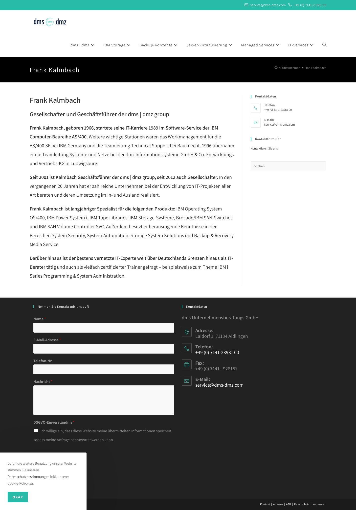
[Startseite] (276, 68)
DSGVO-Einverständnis (54, 422)
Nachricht (42, 381)
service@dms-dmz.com (268, 5)
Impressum (319, 504)
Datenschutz (301, 504)
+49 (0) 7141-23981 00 (310, 5)
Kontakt (265, 504)
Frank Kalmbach (315, 68)
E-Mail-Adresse (47, 340)
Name (39, 319)
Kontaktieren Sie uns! (265, 148)
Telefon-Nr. (43, 361)
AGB (288, 504)
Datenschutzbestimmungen (28, 476)
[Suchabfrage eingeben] (288, 166)
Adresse (278, 504)
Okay (18, 497)
